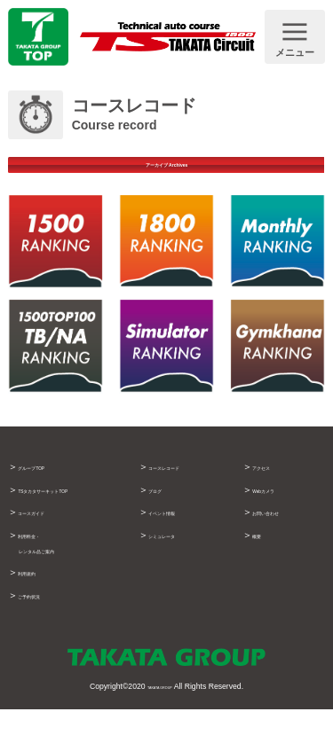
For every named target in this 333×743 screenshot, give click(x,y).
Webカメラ (277, 510)
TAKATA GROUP (159, 720)
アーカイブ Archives (166, 175)
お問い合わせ (281, 533)
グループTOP (47, 487)
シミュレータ (177, 556)
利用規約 (37, 608)
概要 (262, 556)
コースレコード (182, 487)
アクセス (271, 487)
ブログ (163, 510)
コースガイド (47, 548)
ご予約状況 (42, 630)
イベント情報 (177, 533)
